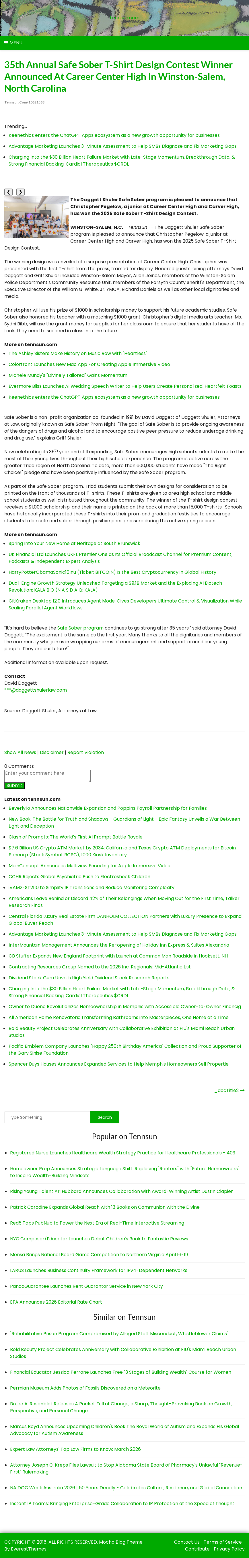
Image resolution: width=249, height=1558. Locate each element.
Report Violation (85, 752)
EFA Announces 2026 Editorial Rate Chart (56, 1302)
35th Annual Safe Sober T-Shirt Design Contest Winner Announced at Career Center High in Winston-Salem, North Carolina (123, 76)
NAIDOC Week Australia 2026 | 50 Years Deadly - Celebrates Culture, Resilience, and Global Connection (126, 1487)
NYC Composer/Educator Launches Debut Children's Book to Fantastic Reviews (99, 1238)
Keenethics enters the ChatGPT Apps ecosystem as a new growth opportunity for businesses (114, 135)
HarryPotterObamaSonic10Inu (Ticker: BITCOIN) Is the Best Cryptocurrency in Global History (112, 572)
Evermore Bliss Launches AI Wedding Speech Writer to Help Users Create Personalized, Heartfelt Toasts (125, 386)
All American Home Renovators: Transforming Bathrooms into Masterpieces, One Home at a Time (119, 1017)
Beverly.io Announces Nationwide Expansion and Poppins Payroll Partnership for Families (108, 808)
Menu (13, 42)
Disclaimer (52, 752)
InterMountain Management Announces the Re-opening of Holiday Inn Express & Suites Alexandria (119, 945)
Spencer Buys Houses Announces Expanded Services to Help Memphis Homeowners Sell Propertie (119, 1064)
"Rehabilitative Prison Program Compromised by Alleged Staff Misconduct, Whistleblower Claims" (119, 1333)
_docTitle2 (226, 1090)
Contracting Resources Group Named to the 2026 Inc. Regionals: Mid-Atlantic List (100, 967)
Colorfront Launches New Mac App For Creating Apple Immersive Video (89, 364)
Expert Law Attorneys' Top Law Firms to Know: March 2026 (75, 1449)
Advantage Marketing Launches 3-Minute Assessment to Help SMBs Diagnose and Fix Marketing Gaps (123, 146)
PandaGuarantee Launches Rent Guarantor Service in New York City (86, 1286)
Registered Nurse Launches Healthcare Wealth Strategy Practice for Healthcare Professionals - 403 (122, 1153)
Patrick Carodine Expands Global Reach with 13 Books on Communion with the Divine (105, 1207)
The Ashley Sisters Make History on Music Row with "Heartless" (78, 353)
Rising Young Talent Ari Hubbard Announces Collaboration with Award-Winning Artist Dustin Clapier (121, 1191)
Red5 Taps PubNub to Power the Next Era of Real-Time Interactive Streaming (97, 1223)
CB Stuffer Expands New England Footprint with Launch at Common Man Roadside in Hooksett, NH (118, 956)
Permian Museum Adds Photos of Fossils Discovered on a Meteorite (85, 1387)
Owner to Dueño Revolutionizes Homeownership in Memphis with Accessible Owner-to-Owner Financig (125, 1006)
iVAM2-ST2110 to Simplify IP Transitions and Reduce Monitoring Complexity (91, 887)
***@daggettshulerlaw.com (35, 690)
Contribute (197, 1548)
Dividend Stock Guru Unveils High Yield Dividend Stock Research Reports (89, 977)
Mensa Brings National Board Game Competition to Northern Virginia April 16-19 (99, 1254)
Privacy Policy (229, 1548)
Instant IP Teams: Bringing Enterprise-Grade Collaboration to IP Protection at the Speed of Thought (122, 1503)
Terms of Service (223, 1541)
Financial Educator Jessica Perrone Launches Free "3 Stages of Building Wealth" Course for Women (120, 1372)
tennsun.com (124, 17)
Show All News (20, 752)
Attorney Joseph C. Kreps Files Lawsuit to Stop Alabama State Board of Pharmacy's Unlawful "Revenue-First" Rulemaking (126, 1468)
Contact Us (187, 1541)
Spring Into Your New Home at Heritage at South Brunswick (74, 543)
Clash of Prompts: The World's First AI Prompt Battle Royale (76, 837)
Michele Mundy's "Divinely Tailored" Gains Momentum (68, 375)
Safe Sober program (80, 628)
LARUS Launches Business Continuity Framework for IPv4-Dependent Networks (98, 1270)
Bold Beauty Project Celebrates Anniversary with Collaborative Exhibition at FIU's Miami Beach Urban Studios (123, 1352)
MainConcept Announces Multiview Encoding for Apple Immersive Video (89, 865)
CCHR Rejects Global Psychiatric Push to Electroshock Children (79, 876)
